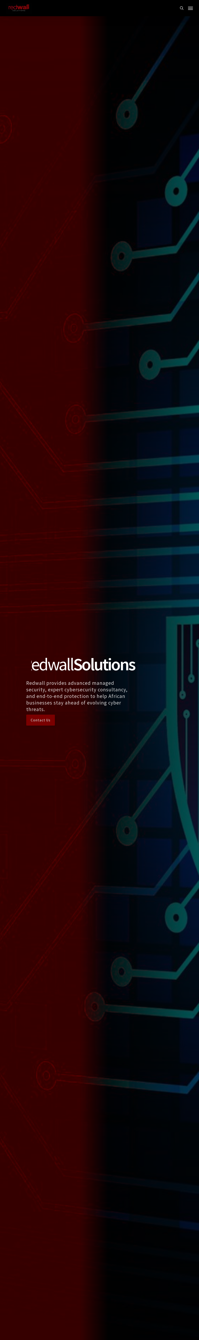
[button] (190, 8)
